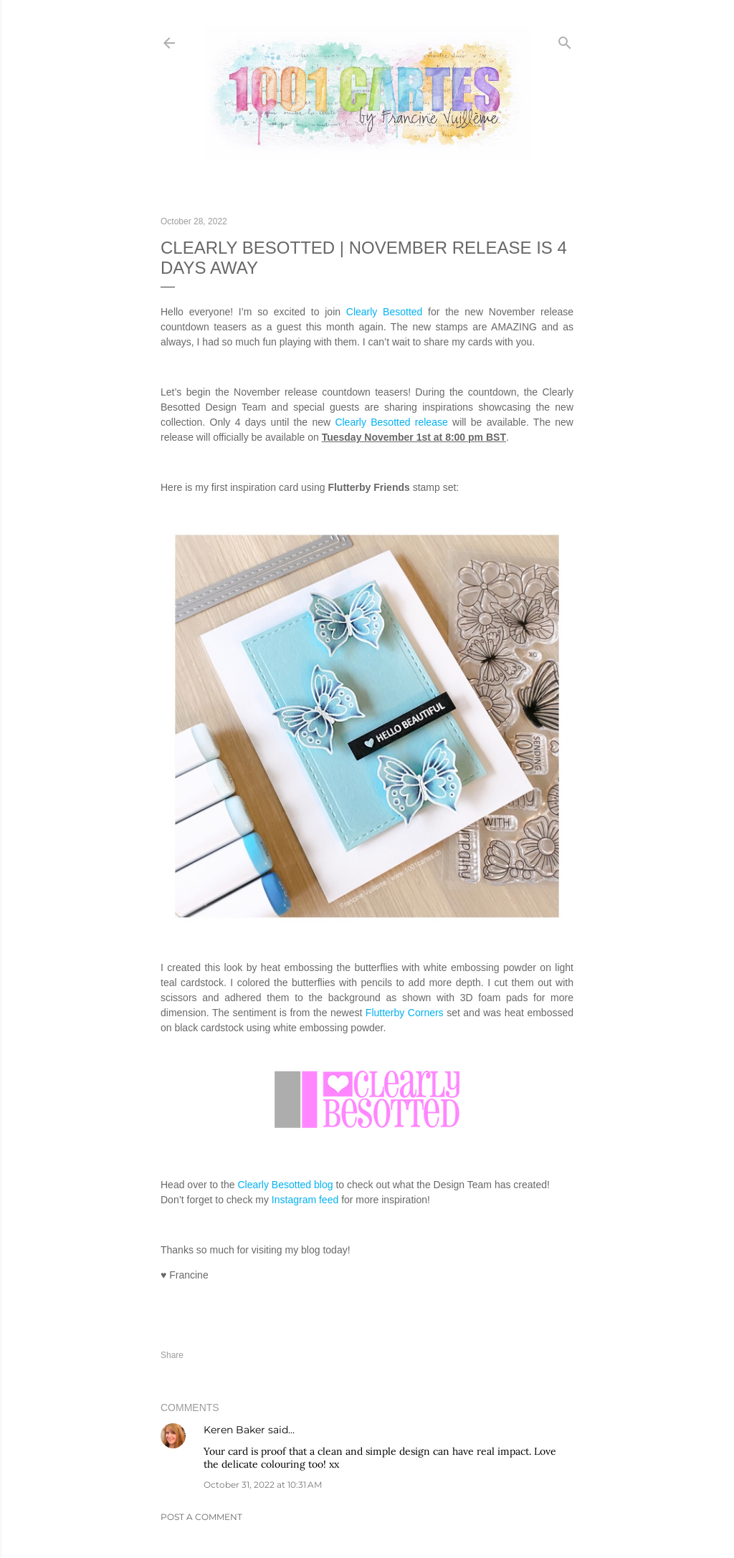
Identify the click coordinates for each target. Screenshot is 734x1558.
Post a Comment (201, 1516)
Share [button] (172, 1355)
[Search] (564, 40)
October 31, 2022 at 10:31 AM (263, 1484)
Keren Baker (234, 1429)
